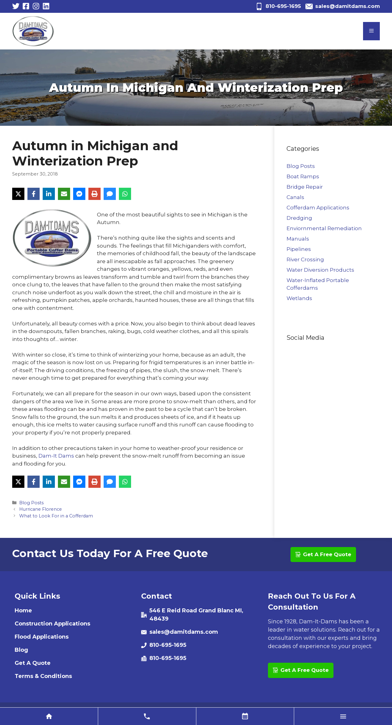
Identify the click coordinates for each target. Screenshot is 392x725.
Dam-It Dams (56, 456)
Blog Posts (31, 503)
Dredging (299, 218)
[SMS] (110, 194)
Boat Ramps (303, 176)
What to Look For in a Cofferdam (56, 516)
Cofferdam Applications (318, 208)
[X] (18, 194)
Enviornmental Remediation (324, 228)
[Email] (64, 194)
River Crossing (305, 259)
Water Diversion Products (320, 270)
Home (23, 610)
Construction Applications (52, 623)
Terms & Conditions (43, 676)
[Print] (94, 194)
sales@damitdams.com (347, 6)
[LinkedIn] (49, 194)
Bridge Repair (305, 187)
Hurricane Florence (40, 509)
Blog (21, 650)
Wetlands (299, 298)
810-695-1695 (283, 6)
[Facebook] (33, 194)
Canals (295, 197)
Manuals (298, 239)
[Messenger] (79, 194)
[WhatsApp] (125, 194)
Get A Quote (33, 663)
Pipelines (299, 249)
